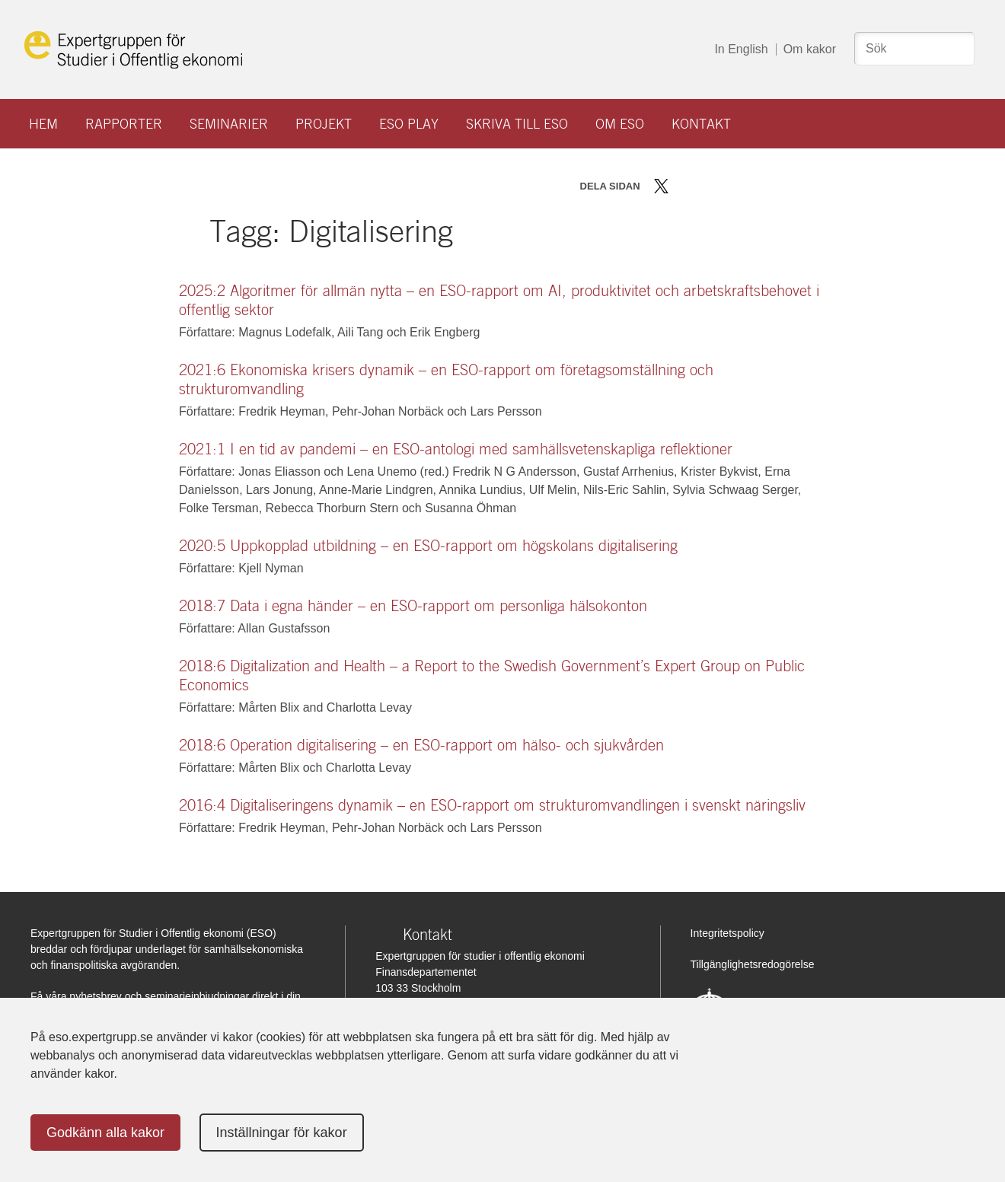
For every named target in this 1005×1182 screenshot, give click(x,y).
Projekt (323, 124)
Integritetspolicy (727, 933)
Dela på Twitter (661, 186)
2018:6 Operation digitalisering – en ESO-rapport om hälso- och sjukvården (421, 745)
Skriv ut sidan (756, 186)
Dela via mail (729, 186)
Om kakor (809, 49)
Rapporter (123, 124)
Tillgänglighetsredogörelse (753, 964)
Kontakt (701, 124)
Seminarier (229, 124)
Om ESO (619, 124)
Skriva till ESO (517, 124)
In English (740, 49)
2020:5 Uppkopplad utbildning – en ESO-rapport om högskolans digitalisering (428, 546)
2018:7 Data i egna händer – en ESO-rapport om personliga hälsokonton (413, 606)
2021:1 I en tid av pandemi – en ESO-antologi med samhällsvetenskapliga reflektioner (455, 449)
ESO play (409, 124)
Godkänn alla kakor (105, 1132)
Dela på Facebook (683, 186)
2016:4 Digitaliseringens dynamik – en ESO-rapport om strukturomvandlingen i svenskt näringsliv (492, 805)
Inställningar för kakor (281, 1132)
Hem (43, 124)
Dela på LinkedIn (705, 186)
